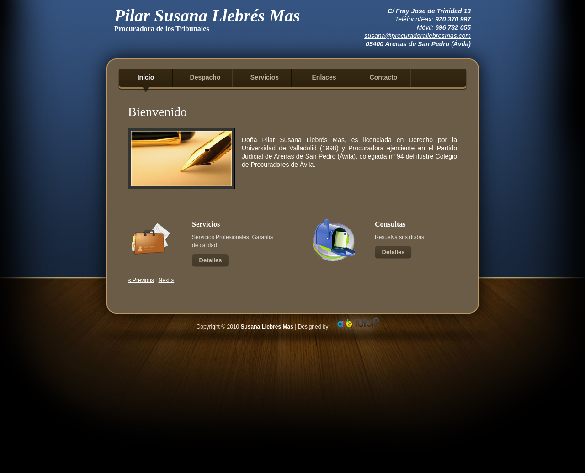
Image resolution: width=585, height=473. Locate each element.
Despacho (205, 77)
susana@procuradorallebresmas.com (417, 35)
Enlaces (324, 77)
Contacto (384, 77)
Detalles (210, 260)
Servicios (264, 77)
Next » (167, 280)
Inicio (146, 77)
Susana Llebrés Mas (267, 327)
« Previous (141, 280)
